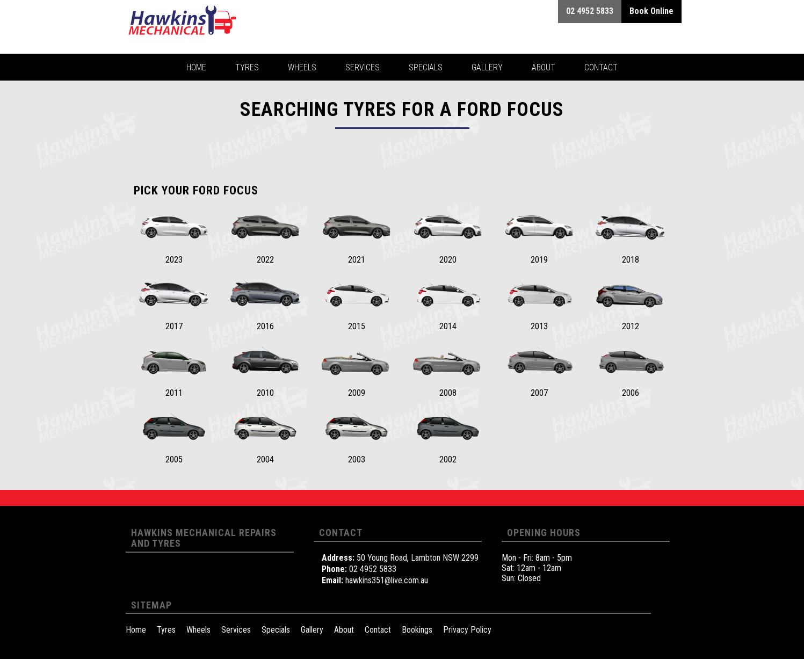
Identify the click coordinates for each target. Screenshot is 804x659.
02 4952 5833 (372, 569)
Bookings (417, 630)
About (344, 630)
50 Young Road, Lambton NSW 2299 (418, 558)
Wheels (198, 630)
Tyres (166, 630)
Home (136, 630)
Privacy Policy (467, 630)
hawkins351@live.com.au (386, 580)
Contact (378, 630)
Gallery (312, 630)
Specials (276, 630)
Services (236, 630)
